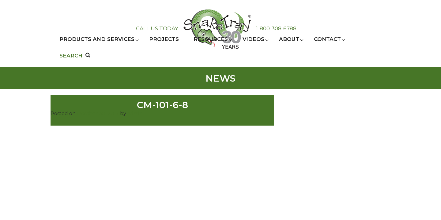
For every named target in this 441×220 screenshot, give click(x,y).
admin (135, 113)
